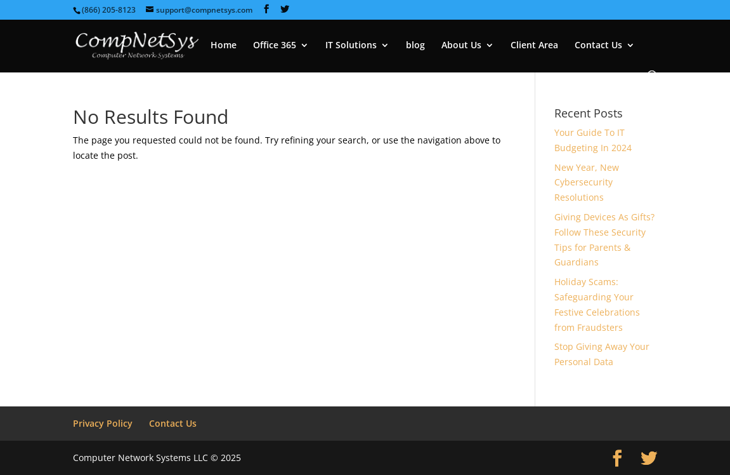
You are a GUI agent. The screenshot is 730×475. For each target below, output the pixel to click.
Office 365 (274, 46)
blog (415, 46)
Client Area (534, 46)
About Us (461, 46)
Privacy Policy (103, 423)
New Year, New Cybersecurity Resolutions (586, 182)
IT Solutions (351, 46)
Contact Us (598, 46)
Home (224, 46)
